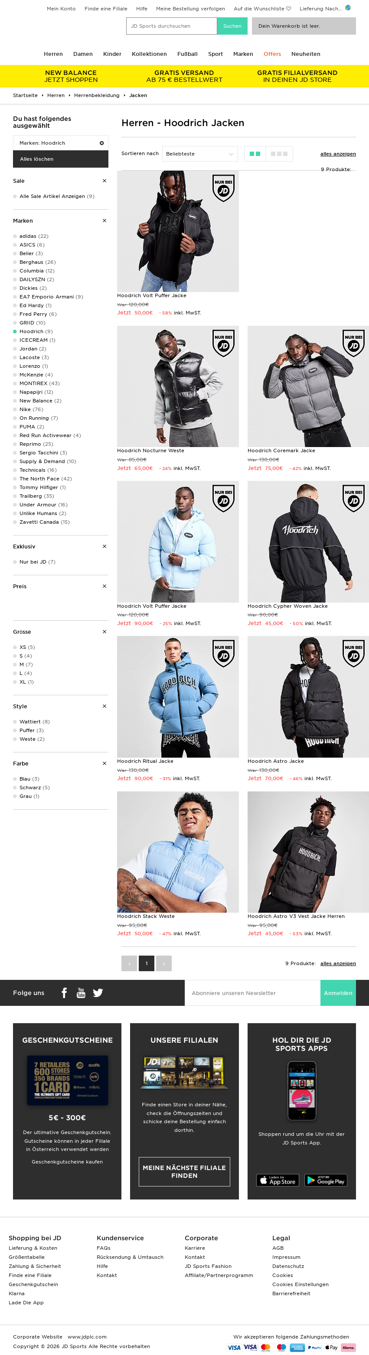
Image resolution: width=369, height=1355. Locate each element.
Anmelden (338, 993)
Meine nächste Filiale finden (184, 1171)
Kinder (112, 54)
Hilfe (141, 9)
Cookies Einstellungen (300, 1284)
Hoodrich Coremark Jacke (281, 450)
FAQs (104, 1248)
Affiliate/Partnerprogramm (219, 1275)
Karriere (195, 1248)
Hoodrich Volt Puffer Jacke (151, 295)
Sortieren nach (140, 153)
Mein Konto (61, 9)
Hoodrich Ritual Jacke (145, 761)
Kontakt (107, 1275)
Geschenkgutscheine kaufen (67, 1162)
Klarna (17, 1293)
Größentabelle (27, 1257)
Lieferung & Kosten (33, 1248)
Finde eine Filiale (106, 9)
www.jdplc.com (86, 1337)
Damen (83, 54)
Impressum (286, 1257)
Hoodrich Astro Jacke (276, 761)
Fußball (187, 54)
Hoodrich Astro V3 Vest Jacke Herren (296, 916)
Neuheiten (305, 54)
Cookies (282, 1275)
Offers (272, 54)
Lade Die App (26, 1303)
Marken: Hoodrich (62, 143)
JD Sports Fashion (208, 1266)
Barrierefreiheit (291, 1293)
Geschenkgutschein (33, 1284)
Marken (243, 54)
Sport (215, 54)
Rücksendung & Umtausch (130, 1257)
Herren (53, 54)
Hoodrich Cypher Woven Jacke (288, 606)
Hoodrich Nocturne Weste (150, 450)
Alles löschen (36, 159)
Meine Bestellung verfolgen (190, 9)
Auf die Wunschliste (259, 9)
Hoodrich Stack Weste (146, 916)
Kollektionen (149, 54)
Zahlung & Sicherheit (35, 1266)
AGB (278, 1248)
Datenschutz (288, 1266)
